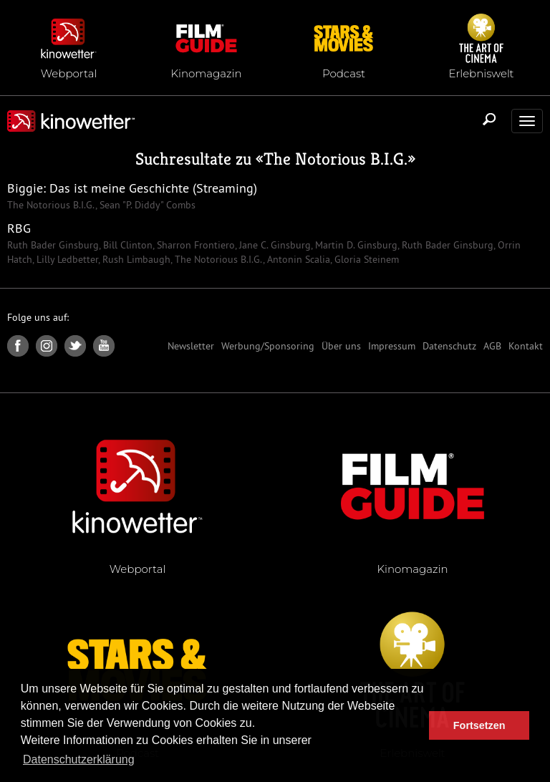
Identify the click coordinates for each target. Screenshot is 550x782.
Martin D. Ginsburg (354, 244)
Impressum (391, 345)
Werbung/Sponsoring (267, 345)
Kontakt (525, 345)
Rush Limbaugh (135, 259)
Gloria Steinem (365, 259)
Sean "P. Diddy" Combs (146, 204)
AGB (492, 345)
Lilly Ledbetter (66, 259)
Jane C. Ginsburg (273, 244)
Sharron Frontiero (194, 244)
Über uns (341, 345)
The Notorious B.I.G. (335, 159)
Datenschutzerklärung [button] (79, 759)
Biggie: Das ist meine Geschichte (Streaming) (132, 188)
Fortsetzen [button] (479, 725)
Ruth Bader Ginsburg (53, 244)
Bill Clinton (126, 244)
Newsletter (191, 345)
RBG (19, 228)
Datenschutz (449, 345)
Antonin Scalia (297, 259)
